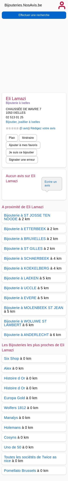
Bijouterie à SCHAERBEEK (26, 258)
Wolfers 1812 (15, 408)
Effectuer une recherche (33, 15)
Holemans (12, 427)
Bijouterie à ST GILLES (23, 249)
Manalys (11, 418)
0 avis (25, 128)
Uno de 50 (12, 447)
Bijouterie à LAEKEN (21, 278)
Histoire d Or (14, 378)
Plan (12, 137)
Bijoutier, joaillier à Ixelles (23, 121)
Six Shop (11, 358)
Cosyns (10, 437)
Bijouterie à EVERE (20, 298)
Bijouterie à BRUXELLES (25, 239)
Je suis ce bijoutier (21, 152)
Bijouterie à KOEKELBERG (26, 268)
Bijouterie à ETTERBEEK (25, 229)
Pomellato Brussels (20, 471)
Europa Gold (14, 398)
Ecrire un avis (51, 183)
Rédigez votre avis (42, 128)
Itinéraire (28, 137)
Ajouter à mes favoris (23, 145)
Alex (7, 368)
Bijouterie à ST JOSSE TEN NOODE (27, 217)
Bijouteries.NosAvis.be (23, 5)
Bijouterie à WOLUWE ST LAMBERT (25, 323)
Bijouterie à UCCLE (20, 288)
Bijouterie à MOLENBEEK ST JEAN (33, 308)
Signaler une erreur (22, 159)
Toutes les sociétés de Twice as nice (30, 459)
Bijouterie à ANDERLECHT (26, 335)
